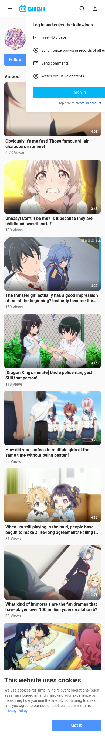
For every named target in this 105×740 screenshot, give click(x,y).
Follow (15, 59)
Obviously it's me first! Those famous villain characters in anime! (47, 144)
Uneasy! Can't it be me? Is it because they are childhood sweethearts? (49, 221)
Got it (76, 725)
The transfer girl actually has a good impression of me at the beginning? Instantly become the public (51, 298)
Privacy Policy (16, 711)
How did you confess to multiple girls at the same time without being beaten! (47, 452)
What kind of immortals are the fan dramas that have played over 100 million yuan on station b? (51, 607)
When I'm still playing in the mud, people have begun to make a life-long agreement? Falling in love (51, 529)
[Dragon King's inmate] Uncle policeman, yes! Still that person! (48, 375)
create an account (88, 103)
